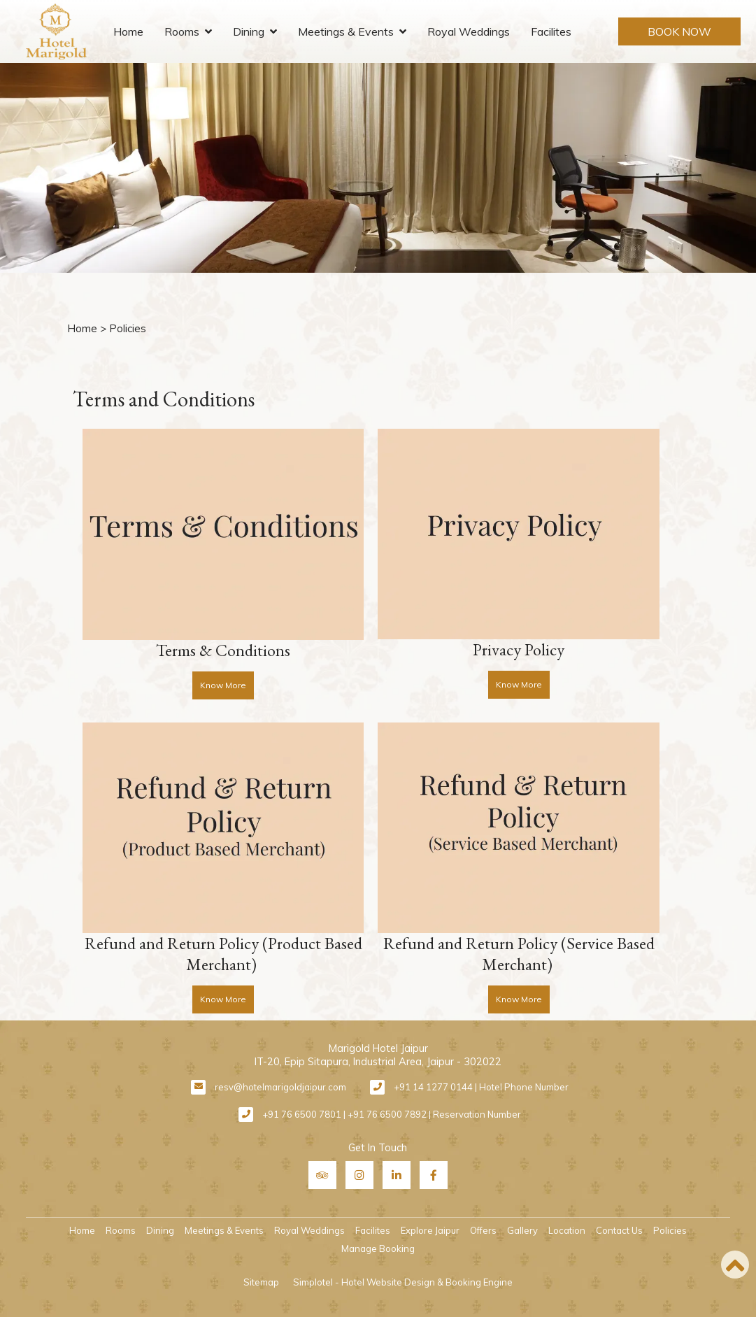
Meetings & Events (346, 31)
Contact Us (619, 1230)
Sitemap (261, 1282)
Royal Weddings (468, 31)
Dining (248, 31)
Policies (670, 1230)
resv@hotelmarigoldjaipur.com (280, 1086)
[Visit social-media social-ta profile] (322, 1175)
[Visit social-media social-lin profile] (397, 1175)
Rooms (181, 31)
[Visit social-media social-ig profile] (359, 1175)
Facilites (551, 31)
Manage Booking (378, 1248)
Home (128, 31)
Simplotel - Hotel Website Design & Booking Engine (403, 1282)
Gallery (522, 1230)
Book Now (679, 31)
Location (566, 1230)
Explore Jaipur (430, 1230)
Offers (483, 1230)
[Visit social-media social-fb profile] (434, 1175)
